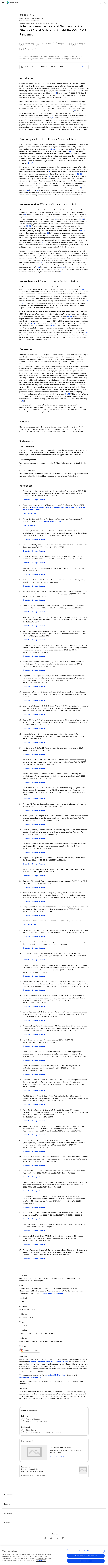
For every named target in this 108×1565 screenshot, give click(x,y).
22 (28, 190)
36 (39, 267)
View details (82, 67)
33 (46, 242)
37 (64, 267)
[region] (54, 1555)
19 (78, 174)
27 (83, 219)
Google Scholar (38, 500)
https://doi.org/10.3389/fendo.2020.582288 (44, 23)
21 (69, 176)
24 (25, 214)
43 (68, 316)
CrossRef (26, 500)
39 (83, 289)
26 (41, 263)
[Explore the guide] (57, 1457)
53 (77, 385)
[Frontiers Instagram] (63, 1538)
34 (52, 256)
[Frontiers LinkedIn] (57, 1538)
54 (66, 394)
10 (54, 149)
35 (36, 267)
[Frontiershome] (13, 2)
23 (38, 190)
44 (71, 316)
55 (69, 394)
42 (22, 303)
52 (49, 340)
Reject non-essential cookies (86, 1556)
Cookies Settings (85, 1551)
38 (80, 289)
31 (30, 226)
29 (48, 233)
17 (32, 163)
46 (32, 323)
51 (87, 333)
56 (20, 401)
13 (73, 158)
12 (73, 151)
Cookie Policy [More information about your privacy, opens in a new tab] (40, 1560)
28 (27, 226)
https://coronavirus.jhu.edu (49, 521)
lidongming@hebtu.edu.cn (30, 1377)
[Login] (105, 2)
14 (29, 163)
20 (81, 174)
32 (43, 242)
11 (70, 151)
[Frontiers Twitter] (51, 1538)
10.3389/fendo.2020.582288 (51, 1293)
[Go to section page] (54, 1471)
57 (23, 401)
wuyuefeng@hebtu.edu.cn (55, 1375)
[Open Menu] (3, 2)
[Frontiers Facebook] (45, 1538)
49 (35, 323)
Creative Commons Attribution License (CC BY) (48, 1362)
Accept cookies (86, 1561)
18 (49, 172)
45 (58, 319)
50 (54, 326)
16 (49, 176)
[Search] (100, 2)
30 (84, 231)
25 (80, 219)
